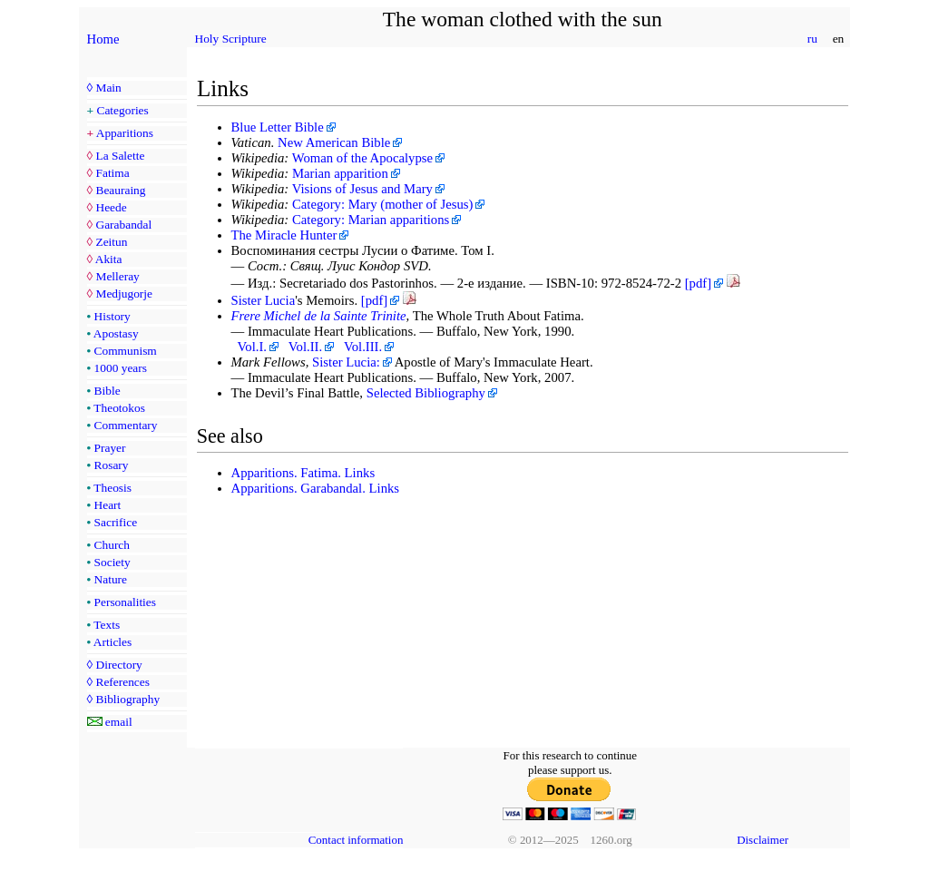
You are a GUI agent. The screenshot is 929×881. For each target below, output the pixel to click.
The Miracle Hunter (284, 235)
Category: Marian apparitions (370, 219)
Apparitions (124, 133)
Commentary (126, 425)
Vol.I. (252, 346)
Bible (107, 390)
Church (112, 545)
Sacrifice (116, 522)
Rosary (111, 465)
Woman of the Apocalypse (362, 158)
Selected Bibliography (426, 393)
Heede (110, 207)
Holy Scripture (231, 38)
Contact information (356, 840)
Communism (125, 350)
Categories (123, 110)
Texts (106, 624)
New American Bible (334, 142)
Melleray (117, 276)
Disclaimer (762, 840)
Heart (108, 505)
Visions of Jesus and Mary (362, 188)
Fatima (112, 173)
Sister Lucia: (346, 362)
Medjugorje (123, 293)
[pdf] (698, 283)
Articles (112, 642)
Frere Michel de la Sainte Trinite (318, 315)
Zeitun (111, 242)
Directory (118, 664)
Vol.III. (363, 346)
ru (812, 38)
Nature (110, 579)
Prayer (110, 448)
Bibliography (127, 699)
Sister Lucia (263, 300)
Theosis (112, 487)
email (118, 722)
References (122, 682)
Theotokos (119, 408)
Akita (108, 259)
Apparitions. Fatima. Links (303, 472)
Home (103, 39)
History (112, 316)
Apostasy (116, 333)
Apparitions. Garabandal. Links (315, 488)
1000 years (120, 368)
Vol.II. (305, 346)
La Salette (119, 155)
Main (108, 87)
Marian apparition (340, 173)
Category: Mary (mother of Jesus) (382, 204)
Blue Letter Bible (277, 127)
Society (112, 562)
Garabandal (123, 224)
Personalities (125, 602)
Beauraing (120, 190)
